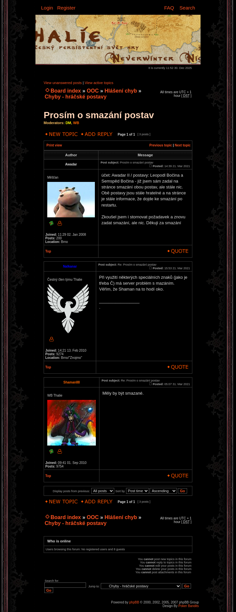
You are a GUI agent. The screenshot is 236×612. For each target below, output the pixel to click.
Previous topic (160, 145)
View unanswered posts (63, 83)
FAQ (169, 8)
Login (47, 8)
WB (76, 123)
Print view (54, 145)
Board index (66, 91)
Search (187, 8)
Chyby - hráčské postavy (76, 96)
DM (68, 123)
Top (48, 251)
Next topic (182, 145)
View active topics (99, 83)
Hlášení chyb (121, 91)
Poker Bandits (189, 606)
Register (66, 8)
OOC (92, 91)
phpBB (134, 602)
